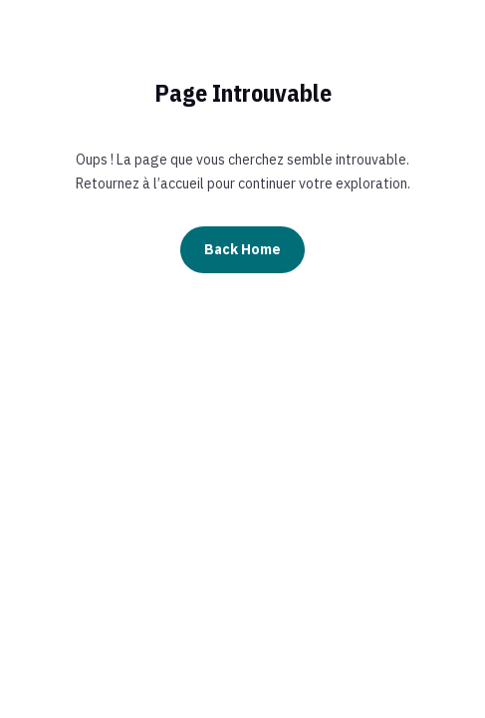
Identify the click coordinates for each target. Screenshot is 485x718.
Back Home (242, 249)
